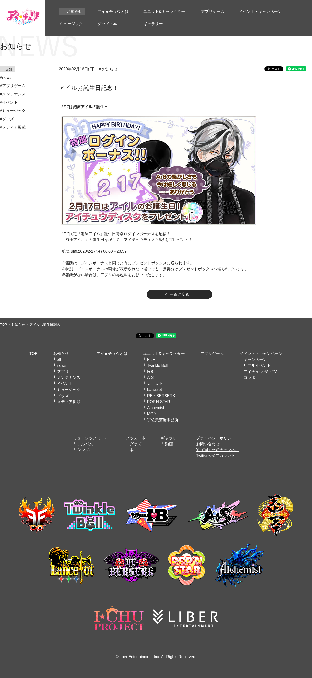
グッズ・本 (135, 438)
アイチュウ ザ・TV (260, 372)
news (61, 365)
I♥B (150, 372)
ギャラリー (170, 438)
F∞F (151, 359)
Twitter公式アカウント (215, 456)
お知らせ (18, 324)
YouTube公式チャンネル (217, 450)
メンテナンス (68, 377)
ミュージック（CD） (91, 438)
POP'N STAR (158, 402)
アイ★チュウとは (111, 354)
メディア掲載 (68, 402)
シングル (85, 450)
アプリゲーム (212, 354)
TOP (3, 324)
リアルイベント (257, 365)
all (59, 359)
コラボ (249, 377)
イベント (65, 383)
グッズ (63, 396)
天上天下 (155, 383)
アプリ (63, 372)
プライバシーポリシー (215, 438)
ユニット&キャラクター (164, 354)
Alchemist (155, 408)
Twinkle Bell (157, 365)
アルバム (85, 444)
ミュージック (68, 390)
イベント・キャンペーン (261, 354)
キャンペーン (255, 359)
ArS (150, 377)
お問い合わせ (208, 444)
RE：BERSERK (161, 396)
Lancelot (154, 390)
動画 (169, 444)
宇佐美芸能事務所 (162, 420)
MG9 (151, 414)
